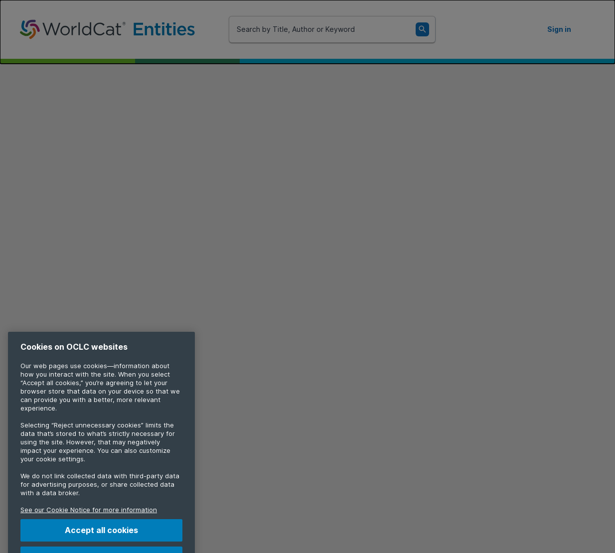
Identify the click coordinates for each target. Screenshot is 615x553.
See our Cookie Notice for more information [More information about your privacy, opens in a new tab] (88, 516)
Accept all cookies (101, 537)
